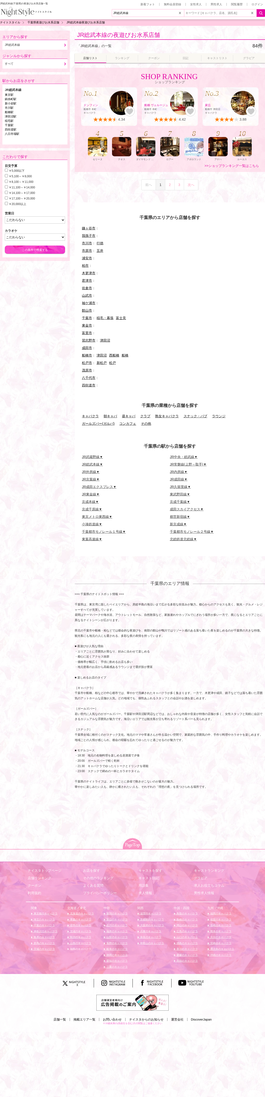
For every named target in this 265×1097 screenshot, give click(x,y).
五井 (100, 251)
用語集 (144, 885)
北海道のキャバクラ (81, 913)
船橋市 (87, 355)
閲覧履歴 (237, 4)
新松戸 (102, 363)
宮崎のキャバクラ (221, 943)
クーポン (34, 885)
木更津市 (88, 273)
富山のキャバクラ (117, 919)
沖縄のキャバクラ (221, 954)
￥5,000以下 (17, 170)
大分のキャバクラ (221, 937)
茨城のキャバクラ (44, 948)
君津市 (87, 280)
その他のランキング (98, 878)
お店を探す (91, 870)
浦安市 (87, 258)
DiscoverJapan (201, 1019)
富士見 (121, 318)
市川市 (87, 243)
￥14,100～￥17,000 (22, 193)
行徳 (100, 243)
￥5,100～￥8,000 (20, 176)
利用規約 (34, 893)
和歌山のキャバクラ (151, 943)
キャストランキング (209, 870)
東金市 (87, 325)
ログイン (257, 4)
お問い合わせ (112, 1019)
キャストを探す (150, 870)
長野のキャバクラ (117, 943)
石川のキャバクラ (117, 925)
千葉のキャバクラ (44, 925)
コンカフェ (127, 423)
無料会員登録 (172, 4)
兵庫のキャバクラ (150, 931)
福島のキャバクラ (80, 948)
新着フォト (147, 4)
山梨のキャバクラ (117, 937)
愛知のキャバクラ (117, 960)
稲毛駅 (9, 121)
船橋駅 (9, 112)
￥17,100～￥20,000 (22, 198)
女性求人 (196, 4)
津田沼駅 (10, 116)
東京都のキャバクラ (45, 913)
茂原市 (87, 370)
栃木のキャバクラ (44, 937)
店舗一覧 (59, 1019)
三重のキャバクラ (117, 966)
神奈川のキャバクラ (45, 931)
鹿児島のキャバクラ (222, 948)
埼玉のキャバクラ (44, 919)
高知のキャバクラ (187, 960)
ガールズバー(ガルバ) (98, 423)
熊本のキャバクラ (221, 931)
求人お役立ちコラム (209, 885)
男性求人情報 (204, 893)
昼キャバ (128, 416)
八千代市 (88, 378)
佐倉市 (87, 288)
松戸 (112, 363)
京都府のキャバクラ (151, 919)
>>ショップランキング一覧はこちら (232, 166)
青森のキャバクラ (80, 919)
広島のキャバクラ (187, 931)
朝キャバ (110, 416)
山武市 (87, 295)
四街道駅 (10, 129)
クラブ (145, 416)
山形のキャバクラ (80, 943)
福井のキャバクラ (117, 931)
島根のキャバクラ (187, 919)
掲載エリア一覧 (84, 1019)
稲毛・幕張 (105, 318)
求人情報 (145, 893)
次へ (191, 185)
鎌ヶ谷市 (88, 228)
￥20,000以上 (17, 204)
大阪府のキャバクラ (151, 925)
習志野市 (88, 340)
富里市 (87, 333)
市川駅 (9, 108)
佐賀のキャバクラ (221, 919)
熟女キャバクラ (167, 416)
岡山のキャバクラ (187, 925)
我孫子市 (88, 236)
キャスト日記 (149, 878)
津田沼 (105, 340)
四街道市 (88, 385)
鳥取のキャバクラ (187, 913)
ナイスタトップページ (44, 870)
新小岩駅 (10, 103)
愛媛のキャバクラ (187, 954)
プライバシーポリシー (100, 893)
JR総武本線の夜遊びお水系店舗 (118, 35)
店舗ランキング (39, 878)
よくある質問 (93, 885)
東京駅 (9, 94)
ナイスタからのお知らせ (146, 1019)
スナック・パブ (195, 416)
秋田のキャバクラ (80, 937)
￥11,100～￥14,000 (22, 187)
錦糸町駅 (10, 99)
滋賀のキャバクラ (150, 913)
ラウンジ (218, 416)
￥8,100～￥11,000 (21, 182)
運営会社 (177, 1019)
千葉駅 (9, 125)
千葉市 (87, 318)
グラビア (200, 878)
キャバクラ (90, 416)
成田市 (87, 348)
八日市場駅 (12, 134)
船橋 (125, 355)
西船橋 (114, 355)
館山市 (87, 310)
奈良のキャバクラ (150, 937)
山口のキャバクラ (187, 937)
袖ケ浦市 (88, 303)
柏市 (85, 265)
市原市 (87, 251)
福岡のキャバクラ (221, 913)
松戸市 (87, 363)
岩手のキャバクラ (80, 925)
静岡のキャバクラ (117, 954)
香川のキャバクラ (187, 948)
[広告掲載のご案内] (132, 1002)
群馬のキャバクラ (44, 943)
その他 (146, 423)
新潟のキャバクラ (117, 913)
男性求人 (216, 4)
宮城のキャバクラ (80, 931)
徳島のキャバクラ (187, 943)
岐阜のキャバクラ (117, 948)
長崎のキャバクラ (221, 925)
